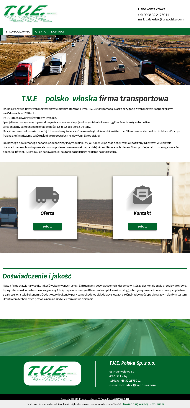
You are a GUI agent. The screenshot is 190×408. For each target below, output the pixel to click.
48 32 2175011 (131, 380)
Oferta (40, 31)
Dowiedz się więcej (135, 404)
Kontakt (58, 31)
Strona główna (18, 31)
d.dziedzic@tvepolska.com (164, 19)
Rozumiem (157, 404)
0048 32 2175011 (156, 15)
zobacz (48, 226)
